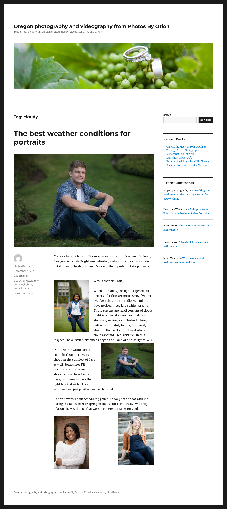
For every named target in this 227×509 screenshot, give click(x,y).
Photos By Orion (23, 265)
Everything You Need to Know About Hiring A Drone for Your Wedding (186, 194)
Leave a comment (24, 293)
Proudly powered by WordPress (101, 492)
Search (167, 114)
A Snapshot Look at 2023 (180, 154)
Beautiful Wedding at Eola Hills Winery (187, 161)
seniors (28, 288)
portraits (18, 288)
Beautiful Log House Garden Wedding (187, 165)
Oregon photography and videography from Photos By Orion (92, 26)
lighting (29, 284)
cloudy (17, 280)
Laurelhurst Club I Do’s (179, 157)
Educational (21, 275)
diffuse (26, 280)
